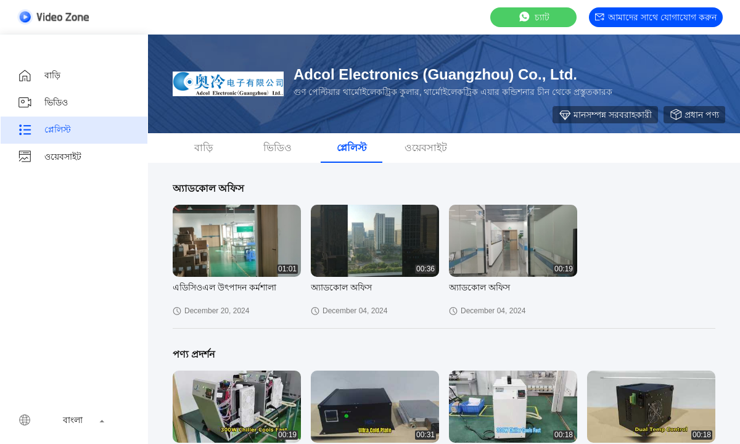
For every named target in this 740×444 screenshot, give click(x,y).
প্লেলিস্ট (44, 130)
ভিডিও (42, 103)
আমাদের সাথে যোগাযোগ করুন (656, 17)
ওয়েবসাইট (49, 157)
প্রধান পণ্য (694, 115)
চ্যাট (533, 16)
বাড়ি (38, 75)
